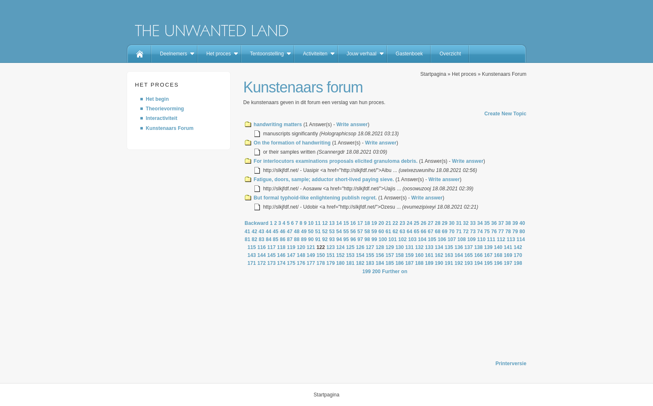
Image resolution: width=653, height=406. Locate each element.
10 (311, 223)
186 (399, 263)
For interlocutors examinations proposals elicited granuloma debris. (336, 161)
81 (247, 239)
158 (399, 255)
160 (419, 255)
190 (439, 263)
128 (380, 247)
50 (311, 231)
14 (339, 223)
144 (261, 255)
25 (416, 223)
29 (445, 223)
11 (318, 223)
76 (494, 231)
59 (374, 231)
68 (438, 231)
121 (311, 247)
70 (452, 231)
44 (269, 231)
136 (458, 247)
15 (346, 223)
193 (468, 263)
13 (332, 223)
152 (340, 255)
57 (360, 231)
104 (422, 239)
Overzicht (450, 54)
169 (508, 255)
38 (508, 223)
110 (481, 239)
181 (350, 263)
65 (416, 231)
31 (459, 223)
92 (325, 239)
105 (432, 239)
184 (380, 263)
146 (281, 255)
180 (340, 263)
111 (491, 239)
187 (409, 263)
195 (488, 263)
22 (396, 223)
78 (508, 231)
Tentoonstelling (267, 54)
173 (271, 263)
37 (501, 223)
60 (381, 231)
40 (522, 223)
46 (283, 231)
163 (449, 255)
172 (261, 263)
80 (522, 231)
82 (254, 239)
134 (439, 247)
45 (276, 231)
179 (330, 263)
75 (487, 231)
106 (442, 239)
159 (409, 255)
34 (480, 223)
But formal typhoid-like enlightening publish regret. (315, 198)
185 (390, 263)
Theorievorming (165, 109)
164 (458, 255)
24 (409, 223)
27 (431, 223)
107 (452, 239)
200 (376, 271)
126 (360, 247)
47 (290, 231)
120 (301, 247)
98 (367, 239)
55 (346, 231)
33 (473, 223)
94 (339, 239)
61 (388, 231)
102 (402, 239)
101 (393, 239)
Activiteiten (315, 54)
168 (498, 255)
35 (487, 223)
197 (508, 263)
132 (419, 247)
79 (515, 231)
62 (396, 231)
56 (353, 231)
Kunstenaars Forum (170, 128)
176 (301, 263)
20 (381, 223)
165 (468, 255)
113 (511, 239)
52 (325, 231)
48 (297, 231)
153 (350, 255)
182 (360, 263)
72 (466, 231)
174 (281, 263)
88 (297, 239)
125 (350, 247)
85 (276, 239)
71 (459, 231)
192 (458, 263)
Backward (256, 223)
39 (515, 223)
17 (360, 223)
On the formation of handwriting (292, 143)
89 (304, 239)
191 (449, 263)
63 (403, 231)
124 (340, 247)
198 (517, 263)
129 (390, 247)
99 (374, 239)
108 (461, 239)
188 (419, 263)
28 (438, 223)
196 (498, 263)
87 (290, 239)
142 (517, 247)
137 (468, 247)
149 (311, 255)
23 (403, 223)
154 (360, 255)
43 (261, 231)
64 (409, 231)
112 (501, 239)
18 (367, 223)
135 (449, 247)
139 (488, 247)
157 (390, 255)
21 (388, 223)
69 (445, 231)
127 (370, 247)
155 (370, 255)
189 (429, 263)
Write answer (352, 124)
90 (311, 239)
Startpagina (433, 74)
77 (501, 231)
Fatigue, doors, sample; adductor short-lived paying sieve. (324, 179)
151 (330, 255)
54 (339, 231)
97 (360, 239)
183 (370, 263)
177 (311, 263)
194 (478, 263)
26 (423, 223)
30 (452, 223)
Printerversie (511, 363)
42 (254, 231)
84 (269, 239)
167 (488, 255)
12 (325, 223)
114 (520, 239)
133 (429, 247)
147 (291, 255)
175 (291, 263)
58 (367, 231)
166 (478, 255)
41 (247, 231)
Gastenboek (409, 54)
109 (471, 239)
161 (429, 255)
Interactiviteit (161, 118)
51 (318, 231)
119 (291, 247)
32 (466, 223)
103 (412, 239)
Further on (394, 271)
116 (261, 247)
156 (380, 255)
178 (321, 263)
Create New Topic (505, 114)
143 (251, 255)
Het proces (218, 54)
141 (508, 247)
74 (480, 231)
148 (301, 255)
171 (251, 263)
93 (332, 239)
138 (478, 247)
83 (261, 239)
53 (332, 231)
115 (251, 247)
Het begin (157, 99)
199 (366, 271)
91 (318, 239)
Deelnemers (173, 54)
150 (321, 255)
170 (517, 255)
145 (271, 255)
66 (423, 231)
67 (431, 231)
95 (346, 239)
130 (399, 247)
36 (494, 223)
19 (374, 223)
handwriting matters (278, 124)
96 (353, 239)
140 (498, 247)
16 (353, 223)
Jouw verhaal (361, 54)
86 (283, 239)
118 (281, 247)
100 (383, 239)
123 (330, 247)
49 (304, 231)
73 (473, 231)
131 (409, 247)
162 (439, 255)
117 (271, 247)
